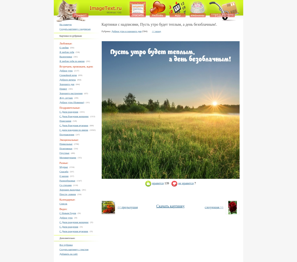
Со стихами (65, 185)
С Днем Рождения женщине (74, 116)
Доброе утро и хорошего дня (126, 31)
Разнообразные (67, 180)
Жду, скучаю (66, 97)
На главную (65, 24)
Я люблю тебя (66, 52)
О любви (64, 47)
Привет (63, 88)
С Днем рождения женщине (73, 222)
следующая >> (214, 207)
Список (63, 203)
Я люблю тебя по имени (71, 61)
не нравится (182, 183)
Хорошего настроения (71, 93)
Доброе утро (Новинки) (71, 102)
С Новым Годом (67, 213)
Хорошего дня (66, 84)
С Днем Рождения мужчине (73, 125)
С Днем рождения (68, 111)
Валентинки (65, 56)
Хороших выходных (70, 189)
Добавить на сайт (68, 254)
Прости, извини (67, 194)
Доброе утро (66, 70)
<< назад (156, 31)
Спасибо (63, 171)
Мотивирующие (67, 157)
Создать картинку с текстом (73, 249)
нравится (154, 183)
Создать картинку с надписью (75, 29)
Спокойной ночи (68, 75)
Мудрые (63, 167)
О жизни (64, 176)
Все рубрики (66, 244)
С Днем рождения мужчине (73, 231)
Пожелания (65, 120)
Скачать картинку (170, 206)
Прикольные (66, 144)
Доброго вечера (67, 79)
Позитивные (65, 148)
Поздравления (66, 134)
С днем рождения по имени (73, 130)
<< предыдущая (127, 207)
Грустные (64, 153)
